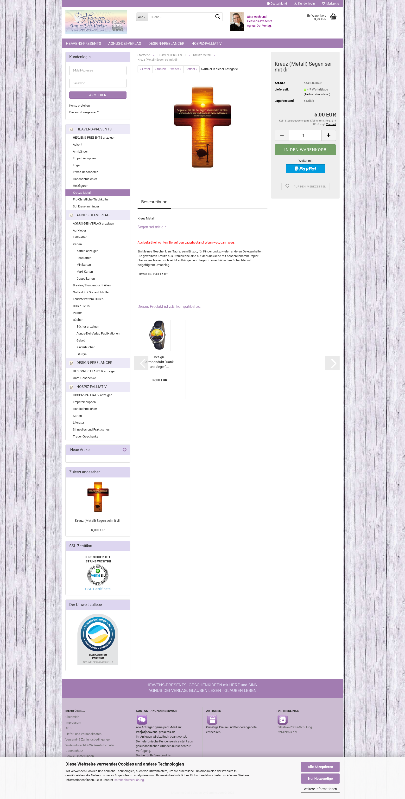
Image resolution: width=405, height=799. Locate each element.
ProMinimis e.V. (287, 732)
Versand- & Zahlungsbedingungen (88, 739)
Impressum (73, 722)
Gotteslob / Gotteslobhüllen (91, 292)
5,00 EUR (98, 530)
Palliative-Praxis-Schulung (295, 727)
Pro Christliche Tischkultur (91, 199)
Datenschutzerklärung (129, 780)
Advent (77, 144)
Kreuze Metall (82, 192)
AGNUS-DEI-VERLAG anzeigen (93, 223)
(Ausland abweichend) (317, 94)
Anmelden (98, 95)
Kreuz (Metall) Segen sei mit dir (98, 520)
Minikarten (83, 264)
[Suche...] (142, 17)
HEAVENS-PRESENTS (83, 43)
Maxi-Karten (84, 271)
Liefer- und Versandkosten (83, 734)
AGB (68, 728)
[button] (277, 3)
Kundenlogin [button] (304, 3)
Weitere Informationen (320, 789)
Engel (76, 165)
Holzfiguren (80, 185)
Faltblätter (80, 237)
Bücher (77, 320)
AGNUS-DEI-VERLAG (124, 43)
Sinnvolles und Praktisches (91, 429)
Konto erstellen (79, 105)
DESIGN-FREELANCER (166, 43)
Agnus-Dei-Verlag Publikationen (98, 333)
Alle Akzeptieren (320, 767)
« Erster (145, 69)
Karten (77, 244)
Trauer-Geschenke (85, 436)
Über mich (72, 717)
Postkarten (83, 258)
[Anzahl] (305, 135)
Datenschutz (74, 751)
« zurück (160, 69)
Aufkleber (79, 230)
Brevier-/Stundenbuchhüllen (92, 285)
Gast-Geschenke (84, 378)
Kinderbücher (85, 347)
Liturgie (81, 354)
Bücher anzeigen (87, 326)
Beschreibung (154, 201)
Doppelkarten (85, 278)
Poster (77, 313)
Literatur (78, 422)
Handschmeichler (85, 179)
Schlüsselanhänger (86, 206)
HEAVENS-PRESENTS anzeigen (94, 137)
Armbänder (80, 151)
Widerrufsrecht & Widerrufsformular (89, 745)
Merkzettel (331, 3)
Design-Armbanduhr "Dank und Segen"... (159, 362)
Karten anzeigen (87, 251)
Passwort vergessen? (84, 112)
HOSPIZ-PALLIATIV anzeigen (92, 395)
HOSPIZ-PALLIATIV (206, 43)
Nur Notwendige (320, 778)
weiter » (176, 69)
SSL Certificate (98, 589)
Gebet (80, 340)
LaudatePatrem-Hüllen (88, 299)
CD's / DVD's (81, 306)
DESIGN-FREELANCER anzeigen (94, 371)
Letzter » (191, 69)
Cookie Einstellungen (79, 756)
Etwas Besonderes (85, 172)
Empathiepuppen (84, 158)
